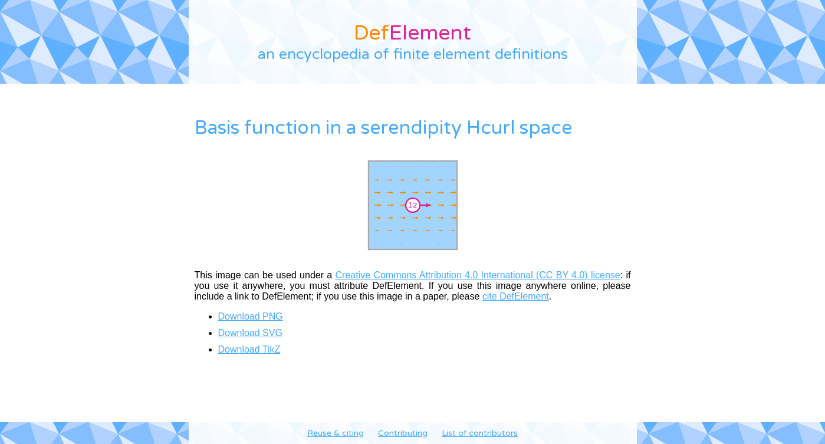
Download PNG (250, 316)
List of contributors (480, 433)
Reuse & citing (335, 433)
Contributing (403, 433)
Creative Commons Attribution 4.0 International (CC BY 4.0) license (478, 275)
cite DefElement (515, 296)
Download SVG (250, 333)
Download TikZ (249, 349)
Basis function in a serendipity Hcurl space (383, 128)
